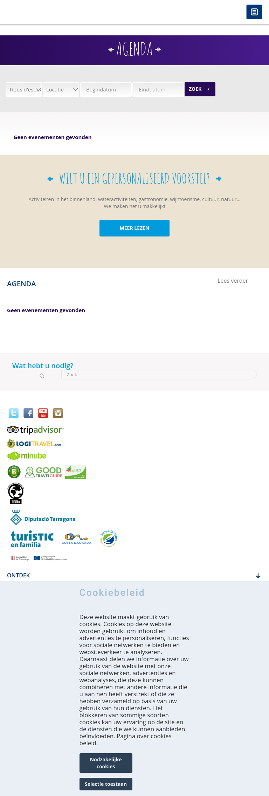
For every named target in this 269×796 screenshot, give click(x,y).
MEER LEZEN (135, 228)
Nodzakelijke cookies (106, 763)
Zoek (195, 88)
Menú (254, 12)
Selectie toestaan (106, 784)
